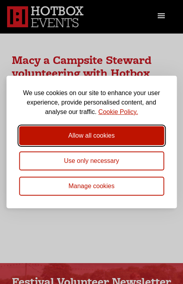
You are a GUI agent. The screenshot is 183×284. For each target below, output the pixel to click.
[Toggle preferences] (91, 186)
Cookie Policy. (118, 111)
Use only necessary (91, 160)
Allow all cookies (91, 135)
